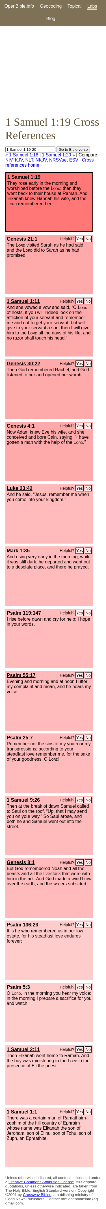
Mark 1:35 (18, 550)
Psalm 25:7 (20, 738)
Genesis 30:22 (23, 363)
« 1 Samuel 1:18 (21, 154)
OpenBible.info (19, 6)
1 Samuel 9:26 (23, 800)
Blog (50, 18)
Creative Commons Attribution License (41, 1182)
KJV (19, 160)
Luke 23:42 (20, 488)
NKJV (41, 160)
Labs (92, 6)
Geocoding (51, 6)
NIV (8, 160)
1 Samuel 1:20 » (58, 154)
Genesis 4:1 (21, 426)
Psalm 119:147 (24, 613)
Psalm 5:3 (18, 987)
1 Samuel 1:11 (23, 301)
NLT (29, 160)
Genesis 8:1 (21, 862)
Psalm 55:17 (21, 675)
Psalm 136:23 (22, 925)
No (88, 239)
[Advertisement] (53, 70)
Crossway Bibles (37, 1195)
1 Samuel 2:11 (23, 1049)
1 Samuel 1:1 (22, 1112)
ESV (73, 160)
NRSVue (58, 160)
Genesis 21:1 (22, 239)
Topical (75, 6)
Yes (79, 239)
